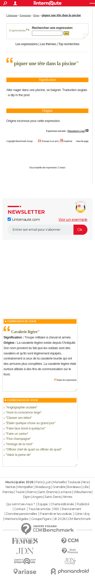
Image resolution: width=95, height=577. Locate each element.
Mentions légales (16, 519)
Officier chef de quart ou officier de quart (34, 449)
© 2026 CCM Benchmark (72, 519)
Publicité (83, 504)
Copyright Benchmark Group (19, 141)
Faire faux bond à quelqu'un (25, 428)
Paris (39, 482)
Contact (61, 167)
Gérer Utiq (81, 514)
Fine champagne (18, 439)
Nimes (67, 497)
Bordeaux (74, 487)
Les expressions (26, 44)
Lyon (47, 482)
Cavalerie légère (24, 332)
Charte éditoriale (62, 504)
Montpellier (25, 487)
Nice (85, 482)
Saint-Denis (53, 497)
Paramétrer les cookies (56, 514)
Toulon (20, 492)
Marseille (59, 482)
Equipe (42, 504)
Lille (85, 487)
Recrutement (71, 509)
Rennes (8, 492)
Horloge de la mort (19, 444)
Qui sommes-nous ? (20, 504)
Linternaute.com (24, 219)
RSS (56, 509)
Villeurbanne (82, 492)
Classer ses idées (19, 418)
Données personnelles (21, 514)
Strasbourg (42, 487)
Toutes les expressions (66, 379)
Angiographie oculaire (21, 407)
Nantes (10, 487)
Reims (31, 492)
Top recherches (68, 44)
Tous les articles (39, 509)
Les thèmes (48, 44)
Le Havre (65, 492)
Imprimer (68, 141)
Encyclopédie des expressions (43, 167)
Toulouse (73, 482)
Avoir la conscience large (24, 412)
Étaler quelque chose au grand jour (30, 423)
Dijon (26, 497)
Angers (37, 497)
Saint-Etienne (47, 492)
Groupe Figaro (41, 519)
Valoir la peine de (18, 455)
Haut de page (82, 141)
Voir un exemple (73, 219)
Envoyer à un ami (50, 141)
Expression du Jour (21, 321)
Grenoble (58, 487)
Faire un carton (17, 434)
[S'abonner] (47, 230)
